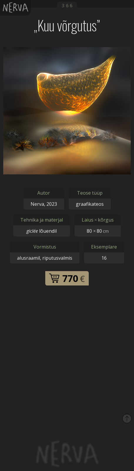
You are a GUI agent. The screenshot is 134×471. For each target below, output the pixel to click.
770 (67, 278)
